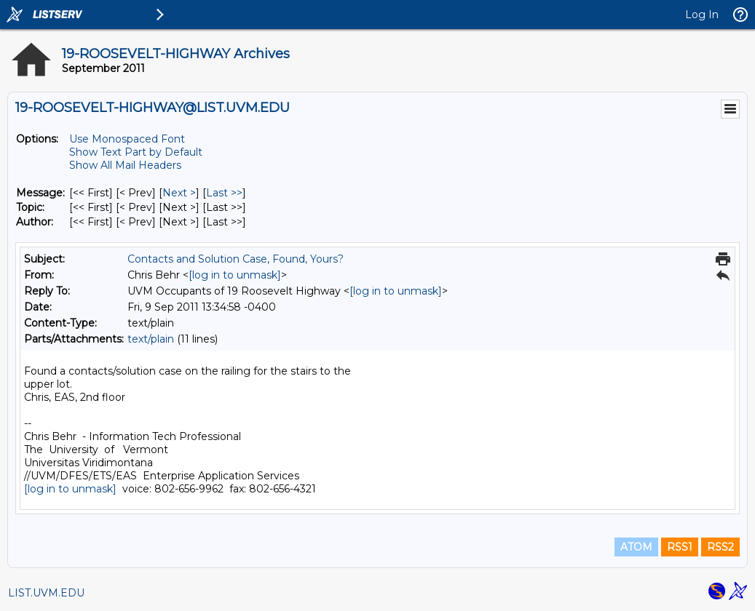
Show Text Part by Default (135, 152)
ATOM (636, 547)
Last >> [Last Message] (224, 192)
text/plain (150, 339)
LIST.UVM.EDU (46, 592)
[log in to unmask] (235, 274)
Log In (702, 14)
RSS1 (679, 547)
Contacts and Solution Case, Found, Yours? (235, 258)
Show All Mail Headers (125, 165)
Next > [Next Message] (179, 192)
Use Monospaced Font (127, 138)
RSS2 (720, 547)
